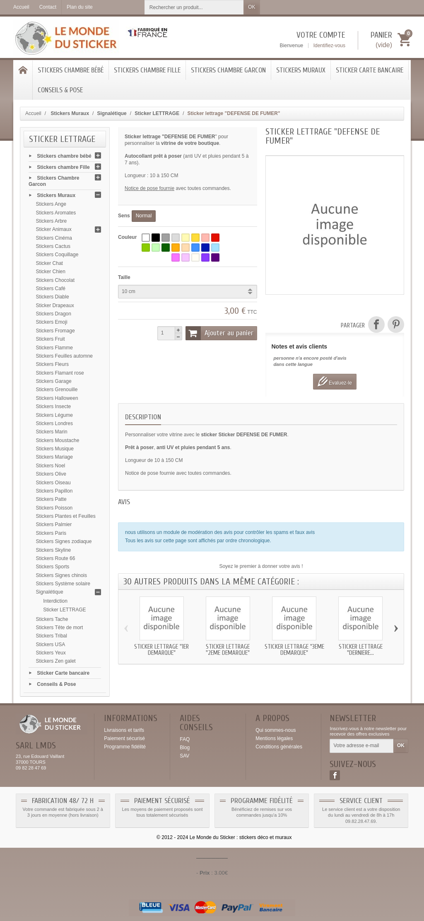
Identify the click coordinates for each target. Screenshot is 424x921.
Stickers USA (50, 644)
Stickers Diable (52, 297)
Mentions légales (274, 738)
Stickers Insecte (53, 406)
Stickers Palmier (54, 524)
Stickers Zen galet (56, 661)
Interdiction (55, 601)
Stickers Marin (51, 432)
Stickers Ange (51, 204)
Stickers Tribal (51, 636)
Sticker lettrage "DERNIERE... (361, 649)
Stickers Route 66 (55, 558)
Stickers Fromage (55, 331)
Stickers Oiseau (53, 483)
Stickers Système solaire (63, 584)
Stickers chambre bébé (71, 70)
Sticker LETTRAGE (64, 610)
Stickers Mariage (54, 457)
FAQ (185, 739)
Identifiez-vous (329, 45)
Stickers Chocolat (55, 280)
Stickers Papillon (54, 491)
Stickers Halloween (57, 398)
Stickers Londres (54, 423)
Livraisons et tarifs (124, 730)
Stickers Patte (51, 499)
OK (251, 7)
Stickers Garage (54, 381)
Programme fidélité (125, 747)
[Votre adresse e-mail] (362, 746)
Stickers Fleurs (52, 364)
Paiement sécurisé (124, 738)
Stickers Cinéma (54, 238)
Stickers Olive (51, 474)
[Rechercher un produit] (194, 7)
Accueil (33, 113)
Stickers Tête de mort (59, 627)
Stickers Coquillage (57, 254)
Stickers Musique (55, 449)
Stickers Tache (52, 619)
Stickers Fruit (50, 339)
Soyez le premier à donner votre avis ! (261, 566)
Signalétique (49, 592)
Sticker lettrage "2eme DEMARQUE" (228, 649)
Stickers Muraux (300, 70)
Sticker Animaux (54, 229)
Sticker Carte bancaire (369, 70)
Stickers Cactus (53, 246)
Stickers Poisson (54, 508)
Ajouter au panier (219, 333)
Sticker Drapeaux (55, 305)
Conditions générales (278, 747)
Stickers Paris (51, 533)
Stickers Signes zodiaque (64, 541)
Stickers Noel (50, 466)
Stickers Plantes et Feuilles (66, 516)
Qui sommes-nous (275, 730)
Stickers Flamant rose (60, 373)
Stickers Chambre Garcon (228, 70)
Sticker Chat (49, 263)
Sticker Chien (50, 271)
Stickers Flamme (54, 348)
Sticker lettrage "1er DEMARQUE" (161, 649)
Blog (185, 747)
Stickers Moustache (58, 440)
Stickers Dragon (53, 314)
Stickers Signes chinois (61, 575)
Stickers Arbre (51, 221)
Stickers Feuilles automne (64, 356)
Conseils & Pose (60, 90)
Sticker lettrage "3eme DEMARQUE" (294, 649)
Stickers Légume (54, 415)
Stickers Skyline (53, 550)
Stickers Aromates (56, 213)
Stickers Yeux (51, 653)
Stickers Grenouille (57, 389)
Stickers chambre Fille (147, 70)
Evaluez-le (335, 381)
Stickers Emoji (51, 322)
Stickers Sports (53, 567)
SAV (184, 756)
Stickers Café (50, 288)
